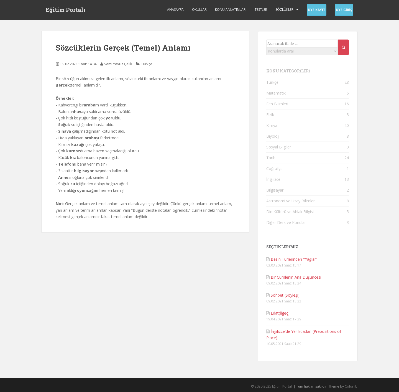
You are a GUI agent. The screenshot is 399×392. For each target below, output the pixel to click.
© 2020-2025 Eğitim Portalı (272, 386)
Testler (261, 9)
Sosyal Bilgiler (278, 147)
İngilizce (273, 179)
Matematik (276, 93)
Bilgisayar (274, 190)
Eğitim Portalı (66, 9)
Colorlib (351, 386)
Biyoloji (273, 136)
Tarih (270, 157)
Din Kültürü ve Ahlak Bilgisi (290, 211)
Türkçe (146, 63)
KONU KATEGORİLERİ (288, 71)
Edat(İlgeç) (280, 313)
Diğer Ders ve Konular (286, 222)
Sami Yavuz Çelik (118, 63)
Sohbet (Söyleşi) (285, 295)
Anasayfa (175, 9)
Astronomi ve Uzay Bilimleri (291, 200)
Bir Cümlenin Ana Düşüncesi (296, 277)
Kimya (271, 125)
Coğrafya (274, 168)
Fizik (270, 114)
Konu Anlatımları (230, 9)
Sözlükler (284, 9)
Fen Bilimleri (277, 103)
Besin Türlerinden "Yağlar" (294, 259)
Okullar (199, 9)
